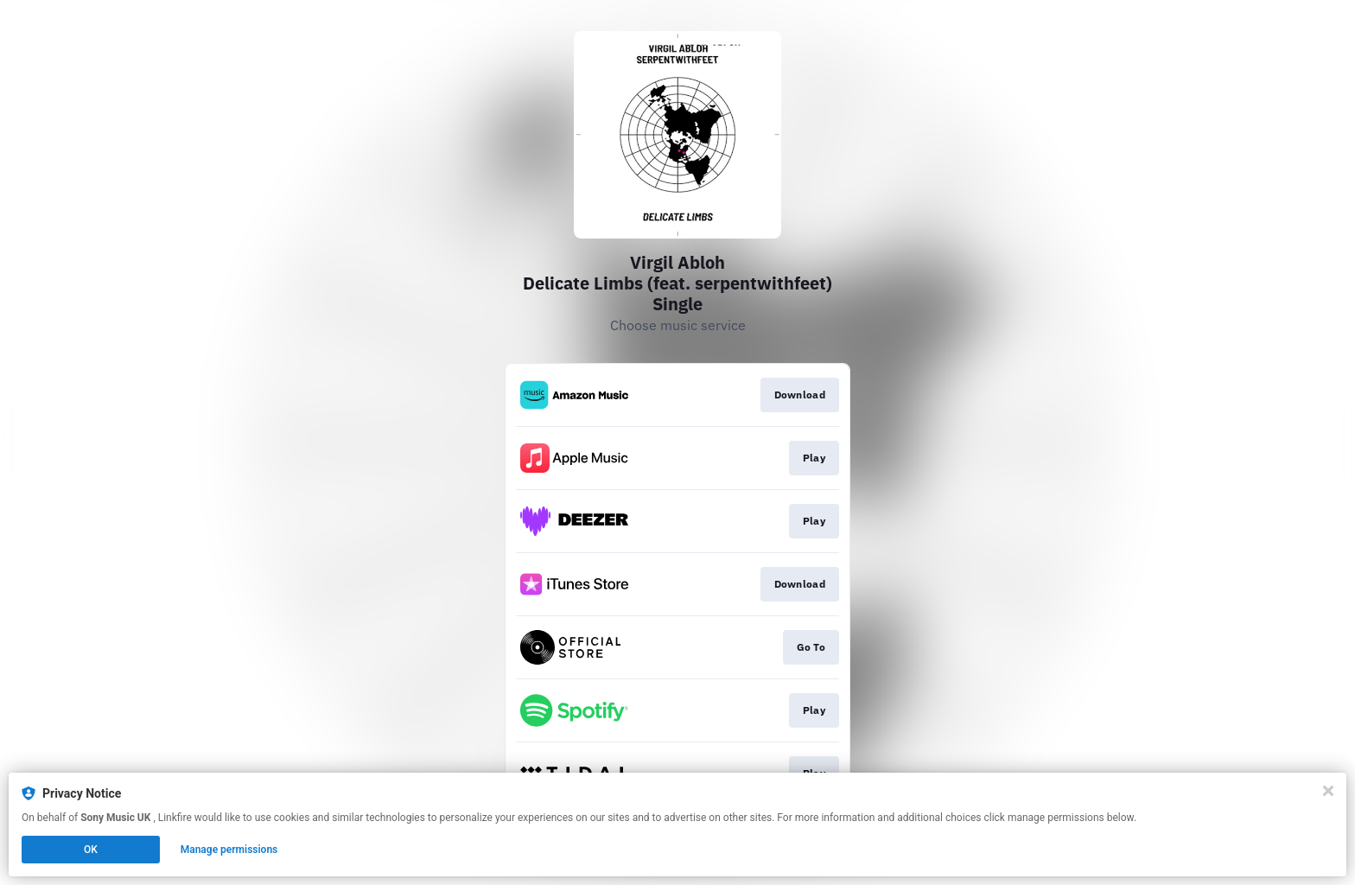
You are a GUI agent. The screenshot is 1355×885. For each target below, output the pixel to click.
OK (91, 850)
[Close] (1328, 791)
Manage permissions (229, 850)
